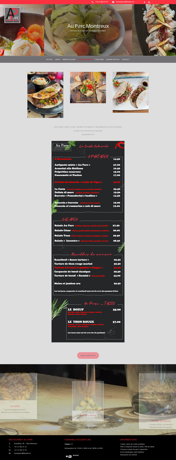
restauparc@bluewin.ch (125, 2)
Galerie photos (112, 59)
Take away (99, 59)
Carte (57, 59)
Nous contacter (88, 358)
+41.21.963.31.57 (101, 2)
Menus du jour (69, 59)
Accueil (49, 59)
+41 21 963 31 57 (20, 447)
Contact (126, 59)
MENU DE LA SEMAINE (88, 412)
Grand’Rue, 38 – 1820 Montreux (25, 443)
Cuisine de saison (85, 59)
